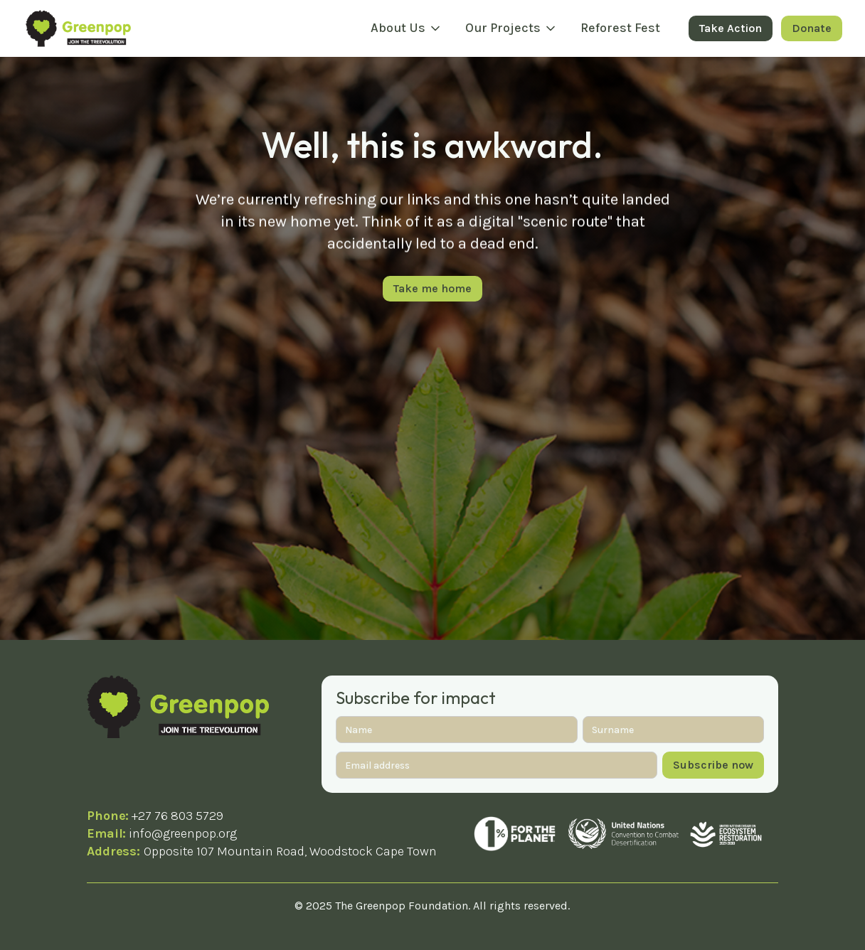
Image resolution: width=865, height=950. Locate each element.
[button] (406, 28)
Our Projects (503, 28)
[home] (78, 28)
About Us (398, 28)
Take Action (730, 28)
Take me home (432, 288)
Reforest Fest (620, 28)
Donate (812, 28)
